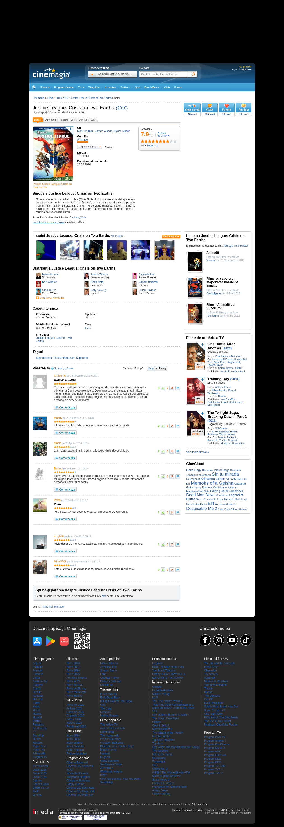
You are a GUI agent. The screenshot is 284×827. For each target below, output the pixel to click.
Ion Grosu (201, 504)
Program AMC (212, 751)
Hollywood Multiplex (78, 777)
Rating (162, 368)
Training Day (218, 379)
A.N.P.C (126, 812)
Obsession (210, 670)
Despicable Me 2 (201, 508)
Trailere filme (109, 689)
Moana (208, 692)
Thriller (238, 367)
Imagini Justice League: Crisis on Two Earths (71, 235)
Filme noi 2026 (75, 704)
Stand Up (38, 735)
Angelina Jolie (108, 666)
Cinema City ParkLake (79, 795)
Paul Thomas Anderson (228, 356)
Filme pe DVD (74, 684)
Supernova (236, 491)
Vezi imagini (170, 236)
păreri (162, 133)
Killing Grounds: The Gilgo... (117, 701)
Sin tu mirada (225, 474)
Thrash (208, 688)
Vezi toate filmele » (197, 452)
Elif (211, 503)
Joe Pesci (222, 495)
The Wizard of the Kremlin (168, 732)
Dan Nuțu (204, 491)
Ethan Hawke (219, 390)
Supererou (82, 357)
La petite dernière (162, 690)
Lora (103, 674)
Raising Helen (219, 491)
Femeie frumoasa (63, 357)
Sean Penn (220, 362)
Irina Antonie (203, 474)
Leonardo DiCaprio (222, 359)
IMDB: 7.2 (152, 145)
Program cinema (64, 87)
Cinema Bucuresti (77, 762)
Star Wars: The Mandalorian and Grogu (175, 747)
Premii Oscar (40, 766)
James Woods (99, 274)
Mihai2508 (60, 561)
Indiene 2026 (74, 722)
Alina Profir (224, 509)
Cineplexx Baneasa (78, 780)
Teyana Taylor (215, 365)
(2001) (234, 379)
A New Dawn (160, 790)
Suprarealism (44, 357)
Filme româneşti (76, 692)
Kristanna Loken (212, 479)
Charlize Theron (109, 677)
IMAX (69, 769)
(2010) (122, 108)
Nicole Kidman (109, 663)
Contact (84, 812)
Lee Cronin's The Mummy (167, 677)
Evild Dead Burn (110, 697)
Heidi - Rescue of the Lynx (168, 666)
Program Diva (212, 758)
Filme (50, 98)
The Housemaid (109, 735)
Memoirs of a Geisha (212, 483)
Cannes (37, 780)
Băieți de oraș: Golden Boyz (117, 746)
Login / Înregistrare (241, 69)
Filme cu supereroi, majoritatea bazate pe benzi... (222, 282)
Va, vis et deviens (225, 503)
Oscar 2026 (40, 769)
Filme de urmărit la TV (205, 338)
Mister (36, 710)
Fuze (155, 765)
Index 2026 (73, 735)
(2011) (211, 420)
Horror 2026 (73, 719)
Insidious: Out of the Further (221, 724)
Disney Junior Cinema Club (168, 674)
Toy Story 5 (211, 674)
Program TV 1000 (215, 765)
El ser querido (108, 694)
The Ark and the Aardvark (219, 663)
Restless (207, 487)
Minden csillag (160, 694)
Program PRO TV (214, 737)
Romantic (212, 440)
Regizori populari (76, 753)
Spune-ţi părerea (64, 368)
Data (151, 368)
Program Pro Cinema (217, 744)
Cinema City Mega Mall (80, 791)
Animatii (212, 252)
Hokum (156, 721)
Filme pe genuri (43, 659)
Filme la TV (73, 681)
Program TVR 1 (213, 769)
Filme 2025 (73, 674)
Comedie (38, 674)
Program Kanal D (214, 747)
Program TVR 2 (213, 773)
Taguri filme (39, 746)
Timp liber (94, 87)
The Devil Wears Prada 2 (167, 701)
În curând (110, 87)
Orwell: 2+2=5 (160, 725)
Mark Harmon (50, 274)
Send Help (106, 782)
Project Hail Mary (110, 739)
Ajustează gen (88, 146)
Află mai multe (200, 804)
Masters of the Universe (166, 776)
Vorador (211, 260)
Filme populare (110, 720)
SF (34, 731)
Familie (37, 692)
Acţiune (37, 663)
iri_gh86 (59, 536)
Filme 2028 (73, 663)
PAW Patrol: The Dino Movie (221, 717)
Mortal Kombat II (162, 729)
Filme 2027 (73, 666)
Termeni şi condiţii (68, 812)
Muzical (37, 717)
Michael (156, 686)
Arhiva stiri (39, 753)
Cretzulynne (213, 293)
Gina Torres (49, 290)
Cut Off (208, 699)
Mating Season (109, 715)
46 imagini (117, 235)
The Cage (106, 708)
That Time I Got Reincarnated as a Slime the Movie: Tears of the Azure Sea (173, 708)
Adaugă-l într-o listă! (236, 245)
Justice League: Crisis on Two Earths (73, 108)
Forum (178, 87)
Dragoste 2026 (75, 715)
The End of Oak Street (217, 721)
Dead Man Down (201, 495)
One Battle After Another (221, 346)
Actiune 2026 (74, 708)
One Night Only (213, 713)
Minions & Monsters (216, 681)
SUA (88, 327)
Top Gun (157, 743)
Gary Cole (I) (98, 290)
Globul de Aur (41, 787)
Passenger (158, 761)
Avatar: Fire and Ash (112, 728)
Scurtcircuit (193, 479)
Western (37, 742)
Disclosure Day (161, 794)
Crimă (221, 367)
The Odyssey (212, 695)
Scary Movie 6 (160, 779)
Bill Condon (221, 428)
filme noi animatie (53, 606)
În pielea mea (108, 749)
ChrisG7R (60, 375)
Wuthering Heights (111, 771)
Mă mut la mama (162, 754)
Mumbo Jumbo (161, 736)
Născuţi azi (107, 684)
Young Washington (215, 684)
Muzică (37, 713)
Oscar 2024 (40, 777)
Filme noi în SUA (216, 659)
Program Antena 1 (215, 740)
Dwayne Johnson (110, 681)
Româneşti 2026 (76, 726)
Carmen (191, 504)
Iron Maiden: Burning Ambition (170, 714)
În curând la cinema (166, 682)
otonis (57, 443)
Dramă (230, 367)
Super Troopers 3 (214, 710)
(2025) (227, 348)
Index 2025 (73, 739)
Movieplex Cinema (77, 773)
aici (104, 596)
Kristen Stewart (220, 431)
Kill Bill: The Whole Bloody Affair (171, 772)
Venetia (37, 795)
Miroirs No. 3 (160, 768)
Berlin (36, 791)
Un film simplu (208, 499)
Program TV (40, 757)
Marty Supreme (109, 760)
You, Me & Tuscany (163, 670)
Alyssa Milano (147, 274)
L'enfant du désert (163, 783)
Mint (102, 704)
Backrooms (159, 758)
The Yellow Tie (109, 724)
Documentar (40, 681)
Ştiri (137, 87)
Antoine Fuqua (223, 387)
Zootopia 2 (106, 767)
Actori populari (75, 749)
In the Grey (210, 666)
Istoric (36, 706)
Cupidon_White (78, 217)
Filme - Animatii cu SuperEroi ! (220, 306)
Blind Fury (240, 499)
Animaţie (38, 666)
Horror (36, 703)
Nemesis (105, 712)
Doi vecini (207, 470)
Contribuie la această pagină (48, 222)
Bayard (58, 468)
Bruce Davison (147, 290)
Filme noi (72, 659)
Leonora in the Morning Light (169, 786)
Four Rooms (225, 499)
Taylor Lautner (227, 434)
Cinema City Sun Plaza (80, 787)
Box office (210, 810)
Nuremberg (107, 731)
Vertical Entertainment (233, 371)
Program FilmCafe (215, 755)
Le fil (155, 697)
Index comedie (75, 746)
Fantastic (232, 437)
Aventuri (37, 670)
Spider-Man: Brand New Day (221, 706)
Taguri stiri (39, 749)
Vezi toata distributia (52, 298)
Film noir (38, 699)
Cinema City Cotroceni (79, 766)
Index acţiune (74, 742)
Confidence (220, 487)
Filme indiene (74, 695)
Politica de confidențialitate (105, 812)
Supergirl (209, 677)
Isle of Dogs (221, 470)
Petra (57, 500)
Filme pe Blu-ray (76, 688)
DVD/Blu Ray (226, 810)
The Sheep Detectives (165, 718)
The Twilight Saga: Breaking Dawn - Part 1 (227, 415)
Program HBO (212, 762)
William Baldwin (148, 282)
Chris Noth (97, 282)
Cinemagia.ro (51, 73)
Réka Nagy (193, 470)
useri (192, 114)
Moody (58, 417)
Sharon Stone (108, 670)
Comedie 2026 (75, 712)
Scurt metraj (40, 728)
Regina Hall (233, 362)
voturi (162, 135)
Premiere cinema (76, 677)
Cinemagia (38, 98)
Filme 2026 (73, 670)
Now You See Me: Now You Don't (120, 778)
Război (37, 721)
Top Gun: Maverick (163, 740)
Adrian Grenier (239, 509)
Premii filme (41, 761)
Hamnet (105, 753)
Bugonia (105, 757)
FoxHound (212, 315)
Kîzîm (103, 775)
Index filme (74, 731)
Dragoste (233, 440)
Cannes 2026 (41, 784)
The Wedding (160, 750)
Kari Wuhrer (49, 282)
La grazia (157, 663)
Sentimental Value (111, 764)
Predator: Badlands (111, 742)
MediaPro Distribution (232, 443)
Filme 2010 (62, 98)
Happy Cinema (75, 784)
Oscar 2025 (40, 773)
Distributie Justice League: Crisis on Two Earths (74, 268)
